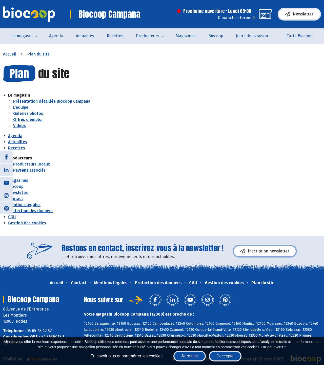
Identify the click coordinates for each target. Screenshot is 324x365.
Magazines (186, 35)
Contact (15, 198)
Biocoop (215, 35)
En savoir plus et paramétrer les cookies (126, 356)
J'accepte (225, 356)
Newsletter (299, 14)
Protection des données (30, 210)
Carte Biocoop (300, 35)
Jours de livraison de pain (258, 35)
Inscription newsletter (264, 251)
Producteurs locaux (31, 164)
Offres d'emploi (28, 119)
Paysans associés (29, 170)
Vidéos (19, 125)
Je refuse (189, 356)
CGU (12, 216)
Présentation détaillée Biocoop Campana (51, 101)
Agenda (56, 35)
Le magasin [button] (22, 35)
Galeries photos (28, 113)
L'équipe (20, 107)
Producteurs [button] (147, 35)
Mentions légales (24, 204)
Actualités (85, 35)
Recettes (115, 35)
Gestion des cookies (27, 223)
